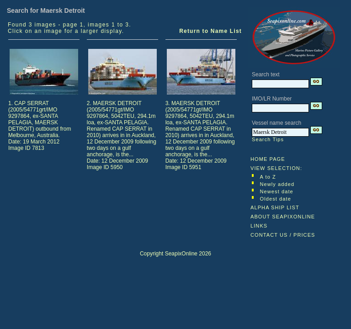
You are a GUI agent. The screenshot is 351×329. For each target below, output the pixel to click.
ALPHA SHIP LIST (274, 207)
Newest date (276, 191)
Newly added (277, 184)
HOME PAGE (267, 159)
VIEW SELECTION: (276, 168)
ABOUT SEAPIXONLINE (282, 216)
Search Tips (268, 139)
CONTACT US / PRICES (282, 235)
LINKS (258, 225)
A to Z (268, 177)
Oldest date (275, 199)
